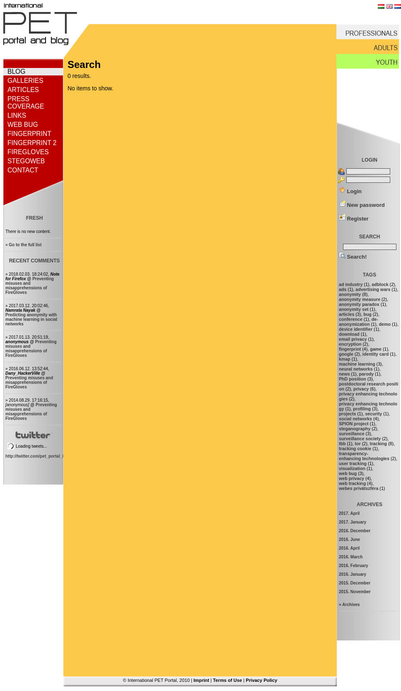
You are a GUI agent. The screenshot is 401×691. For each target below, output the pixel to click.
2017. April (349, 513)
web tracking (352, 483)
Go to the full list (25, 244)
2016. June (349, 539)
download (349, 334)
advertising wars (372, 289)
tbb (342, 443)
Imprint (201, 680)
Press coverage (25, 102)
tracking (378, 443)
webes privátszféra (358, 488)
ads (342, 289)
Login (350, 191)
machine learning (357, 363)
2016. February (353, 565)
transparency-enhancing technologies (364, 456)
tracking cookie (355, 448)
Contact (22, 170)
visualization (352, 468)
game (376, 349)
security (373, 413)
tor (357, 443)
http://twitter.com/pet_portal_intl (36, 456)
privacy (361, 388)
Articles (23, 89)
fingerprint (350, 349)
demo (385, 324)
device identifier (355, 329)
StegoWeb (26, 161)
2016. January (352, 574)
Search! (353, 257)
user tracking (353, 463)
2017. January (352, 522)
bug (367, 314)
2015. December (354, 583)
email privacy (353, 339)
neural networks (356, 368)
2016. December (354, 531)
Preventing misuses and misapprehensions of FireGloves (29, 285)
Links (16, 115)
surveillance (352, 433)
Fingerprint (29, 133)
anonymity (350, 294)
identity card (375, 354)
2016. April (349, 548)
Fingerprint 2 (31, 142)
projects (347, 413)
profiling (362, 408)
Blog (16, 71)
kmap (344, 358)
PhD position (352, 378)
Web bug (22, 124)
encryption (350, 344)
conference (350, 319)
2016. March (350, 557)
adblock (380, 284)
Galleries (25, 80)
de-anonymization (358, 322)
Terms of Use (227, 680)
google (346, 354)
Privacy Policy (261, 680)
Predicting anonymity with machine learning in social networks (31, 319)
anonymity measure (359, 299)
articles (346, 314)
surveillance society (360, 438)
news (344, 373)
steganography (354, 428)
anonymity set (354, 309)
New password (362, 205)
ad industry (350, 284)
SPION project (354, 423)
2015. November (355, 591)
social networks (355, 418)
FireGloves (28, 151)
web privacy (351, 478)
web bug (348, 473)
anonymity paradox (359, 304)
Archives (351, 604)
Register (354, 219)
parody (366, 373)
